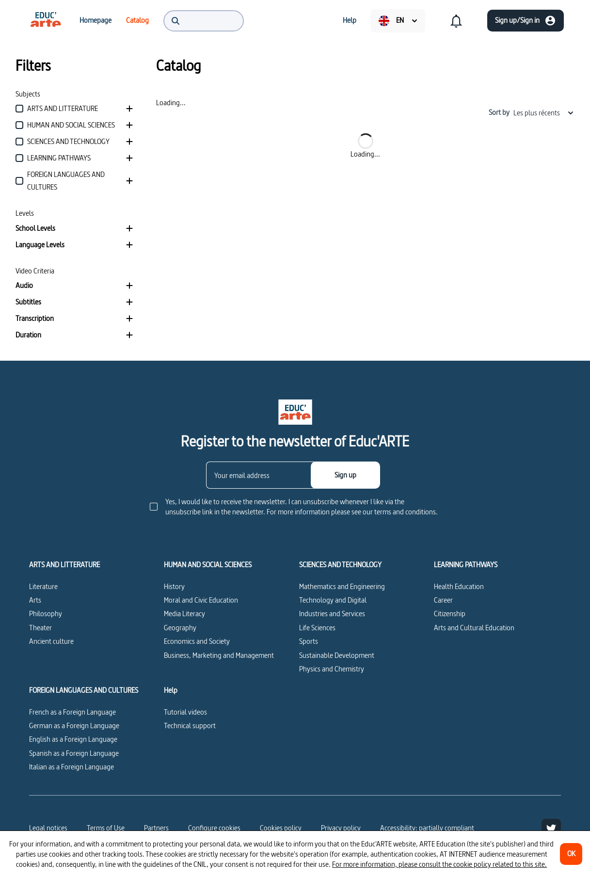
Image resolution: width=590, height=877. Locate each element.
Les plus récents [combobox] (543, 113)
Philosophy (45, 613)
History (174, 586)
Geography (180, 627)
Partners (156, 828)
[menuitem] (45, 20)
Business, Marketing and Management (219, 655)
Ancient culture (51, 641)
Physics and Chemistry (331, 669)
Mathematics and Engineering (342, 586)
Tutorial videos (185, 712)
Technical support (190, 725)
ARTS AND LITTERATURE (64, 564)
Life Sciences (317, 627)
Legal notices (48, 828)
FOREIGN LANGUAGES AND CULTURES (83, 690)
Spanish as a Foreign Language (74, 753)
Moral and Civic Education (201, 600)
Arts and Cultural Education (474, 627)
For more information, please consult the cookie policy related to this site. (439, 864)
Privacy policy (341, 828)
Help (170, 690)
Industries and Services (332, 613)
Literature (43, 586)
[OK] (571, 854)
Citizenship (449, 613)
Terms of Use (106, 828)
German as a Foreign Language (74, 725)
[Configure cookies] (214, 828)
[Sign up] (345, 475)
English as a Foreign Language (73, 739)
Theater (40, 627)
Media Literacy (184, 613)
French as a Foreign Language (72, 712)
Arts (35, 600)
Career (443, 600)
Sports (308, 641)
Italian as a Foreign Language (71, 767)
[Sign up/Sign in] (525, 21)
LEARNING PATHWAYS (465, 564)
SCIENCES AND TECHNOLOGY (340, 564)
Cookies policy (281, 828)
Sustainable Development (336, 655)
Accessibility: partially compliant (427, 828)
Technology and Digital (333, 600)
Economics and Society (197, 641)
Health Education (459, 586)
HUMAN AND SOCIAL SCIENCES (208, 564)
